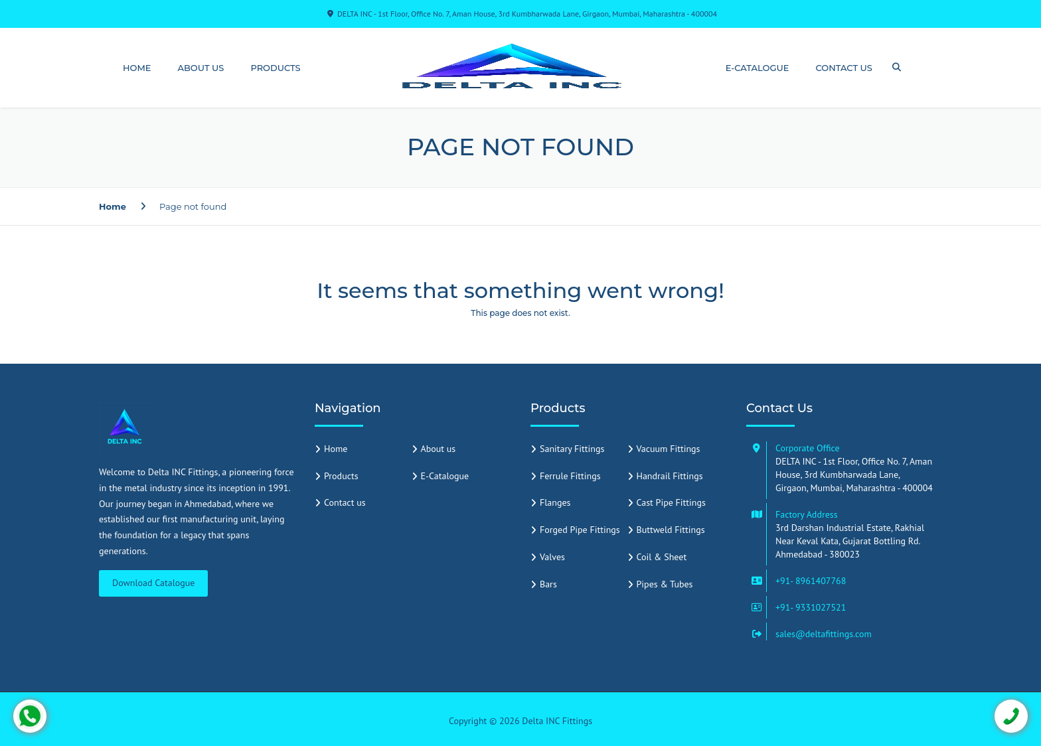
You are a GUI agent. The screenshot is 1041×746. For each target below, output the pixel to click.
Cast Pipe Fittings (671, 502)
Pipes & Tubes (665, 584)
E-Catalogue (757, 67)
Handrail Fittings (670, 476)
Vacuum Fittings (668, 449)
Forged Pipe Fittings (580, 530)
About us (201, 67)
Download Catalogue (153, 583)
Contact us (844, 67)
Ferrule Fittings (570, 476)
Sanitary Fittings (572, 449)
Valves (552, 557)
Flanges (555, 502)
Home (137, 67)
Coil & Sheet (662, 557)
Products (275, 67)
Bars (548, 584)
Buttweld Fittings (671, 530)
